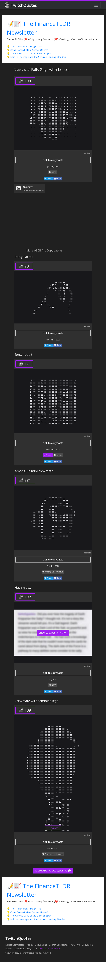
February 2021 (53, 848)
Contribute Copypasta (26, 948)
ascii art (87, 153)
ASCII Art (75, 944)
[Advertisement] (53, 223)
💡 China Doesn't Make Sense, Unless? (27, 49)
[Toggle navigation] (96, 5)
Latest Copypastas (14, 944)
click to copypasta (53, 160)
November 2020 (53, 339)
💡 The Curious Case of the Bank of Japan (29, 53)
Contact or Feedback (49, 948)
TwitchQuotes (21, 5)
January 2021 (53, 166)
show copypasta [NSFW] (53, 632)
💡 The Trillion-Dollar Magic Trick (24, 46)
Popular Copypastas (36, 944)
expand (53, 827)
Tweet (48, 178)
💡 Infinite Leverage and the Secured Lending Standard (36, 56)
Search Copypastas (59, 944)
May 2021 (53, 679)
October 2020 (53, 566)
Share (57, 178)
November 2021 (53, 449)
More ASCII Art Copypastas (53, 870)
